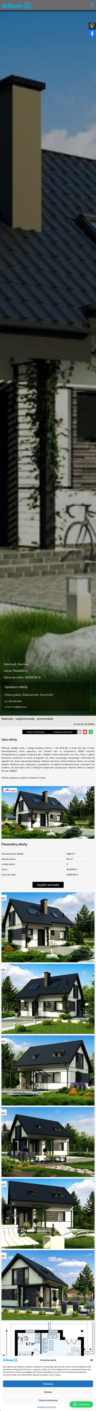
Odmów (48, 1392)
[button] (91, 1360)
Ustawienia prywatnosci (46, 1407)
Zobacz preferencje (48, 1400)
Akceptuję (48, 1384)
